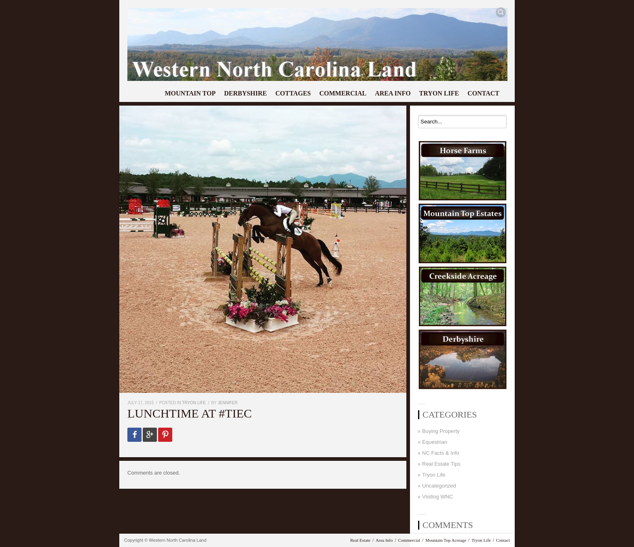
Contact (483, 93)
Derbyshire (245, 93)
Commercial (342, 93)
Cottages (293, 93)
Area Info (392, 93)
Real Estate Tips (441, 464)
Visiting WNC (437, 497)
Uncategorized (439, 486)
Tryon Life (439, 93)
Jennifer (228, 403)
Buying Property (441, 431)
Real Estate (360, 540)
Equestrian (434, 442)
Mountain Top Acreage (445, 540)
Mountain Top (190, 93)
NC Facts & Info (440, 453)
